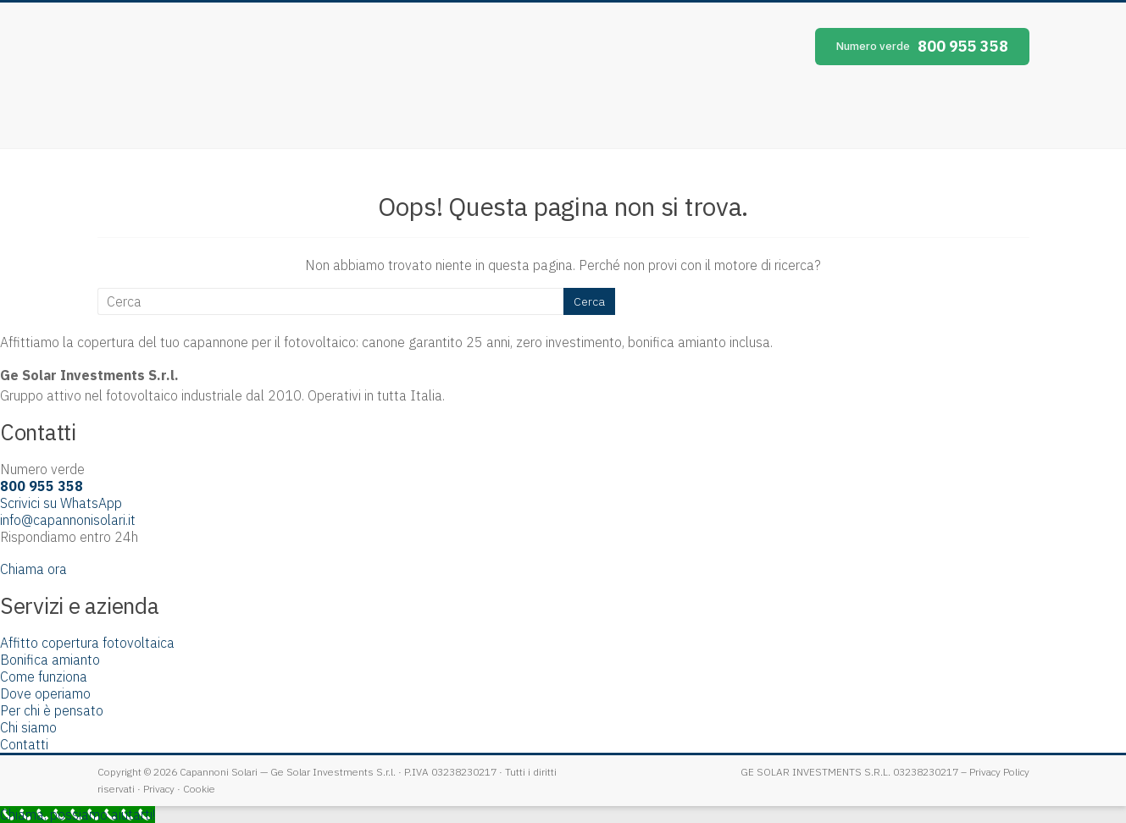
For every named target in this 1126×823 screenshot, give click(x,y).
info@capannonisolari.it (68, 519)
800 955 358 (922, 46)
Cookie (199, 788)
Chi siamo (28, 727)
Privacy (159, 788)
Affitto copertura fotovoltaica (87, 642)
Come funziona (43, 676)
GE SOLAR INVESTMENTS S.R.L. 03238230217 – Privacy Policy (884, 771)
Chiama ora (33, 569)
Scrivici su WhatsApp (61, 502)
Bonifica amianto (50, 659)
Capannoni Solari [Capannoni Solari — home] (249, 75)
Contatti (24, 744)
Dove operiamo (45, 693)
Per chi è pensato (51, 710)
